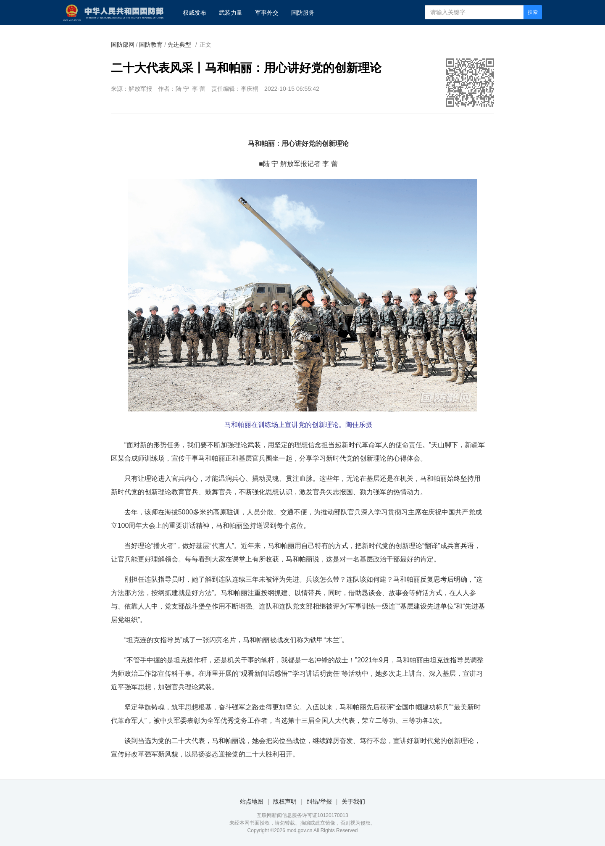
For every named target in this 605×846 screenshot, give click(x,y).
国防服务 (303, 12)
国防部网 (122, 44)
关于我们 (353, 801)
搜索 (533, 12)
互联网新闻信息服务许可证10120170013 (302, 815)
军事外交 (267, 12)
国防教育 (151, 44)
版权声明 (285, 801)
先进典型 (179, 44)
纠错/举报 (319, 801)
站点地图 (251, 801)
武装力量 (230, 12)
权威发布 (194, 12)
